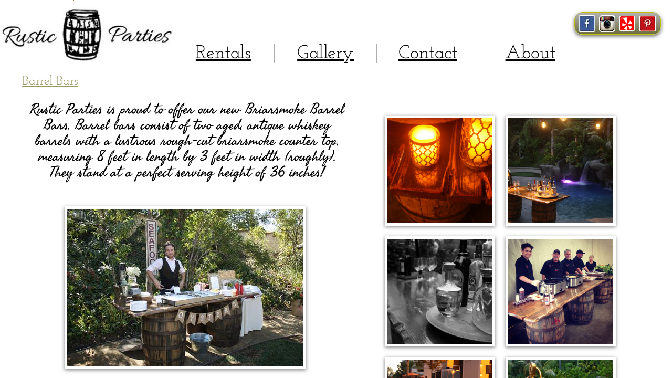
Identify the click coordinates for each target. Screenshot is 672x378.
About (530, 53)
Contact (427, 53)
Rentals (223, 53)
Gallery (325, 53)
